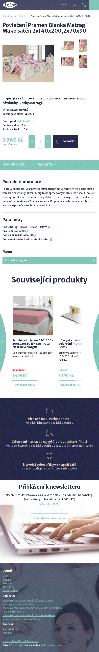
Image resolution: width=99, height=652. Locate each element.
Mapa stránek (9, 641)
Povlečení (23, 16)
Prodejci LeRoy (10, 590)
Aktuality (7, 583)
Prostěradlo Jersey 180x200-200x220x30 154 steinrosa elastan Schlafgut (32, 344)
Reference (8, 586)
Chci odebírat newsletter (49, 518)
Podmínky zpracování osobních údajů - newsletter (28, 615)
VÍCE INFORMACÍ (49, 503)
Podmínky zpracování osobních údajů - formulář (27, 600)
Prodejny (7, 632)
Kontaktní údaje (10, 629)
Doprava (6, 579)
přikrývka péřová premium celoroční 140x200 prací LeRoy (77, 344)
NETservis (16, 645)
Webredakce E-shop (51, 645)
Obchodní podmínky (13, 611)
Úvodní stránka (9, 16)
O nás (5, 575)
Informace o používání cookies (18, 604)
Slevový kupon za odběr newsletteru (21, 619)
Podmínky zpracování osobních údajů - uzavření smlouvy (32, 608)
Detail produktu (25, 384)
